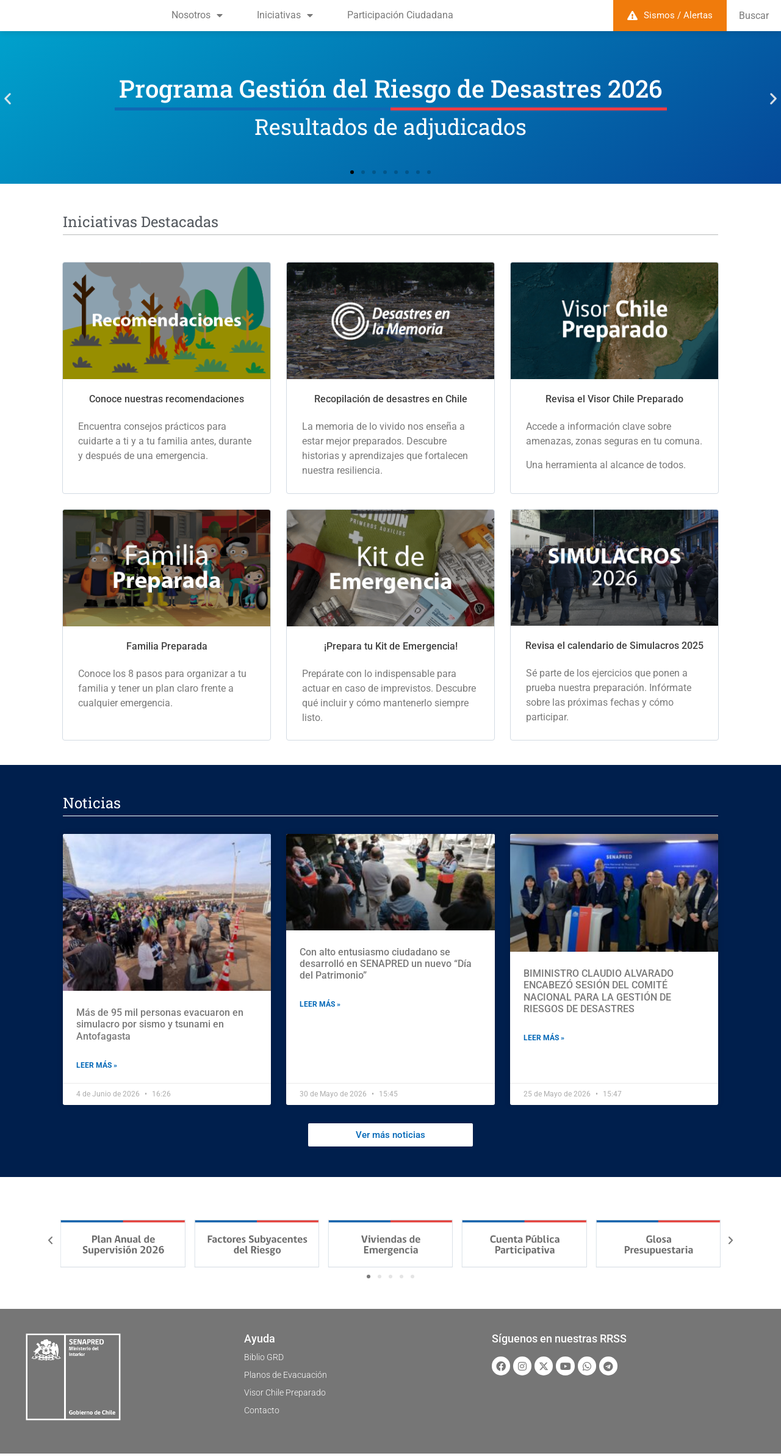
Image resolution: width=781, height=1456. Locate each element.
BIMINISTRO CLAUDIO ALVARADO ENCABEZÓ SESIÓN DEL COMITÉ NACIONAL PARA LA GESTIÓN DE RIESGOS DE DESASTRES (599, 991)
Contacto (263, 1412)
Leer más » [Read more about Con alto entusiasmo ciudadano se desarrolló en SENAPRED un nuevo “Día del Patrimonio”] (320, 1004)
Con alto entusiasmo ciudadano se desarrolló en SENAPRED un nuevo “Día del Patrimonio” (386, 963)
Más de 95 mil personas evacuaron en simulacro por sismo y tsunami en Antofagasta (159, 1024)
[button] (7, 98)
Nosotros (197, 15)
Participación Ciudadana (400, 15)
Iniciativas (285, 15)
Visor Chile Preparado (290, 1394)
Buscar (754, 15)
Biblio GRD (267, 1359)
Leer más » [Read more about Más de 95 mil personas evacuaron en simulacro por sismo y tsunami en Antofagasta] (96, 1065)
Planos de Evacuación (291, 1377)
